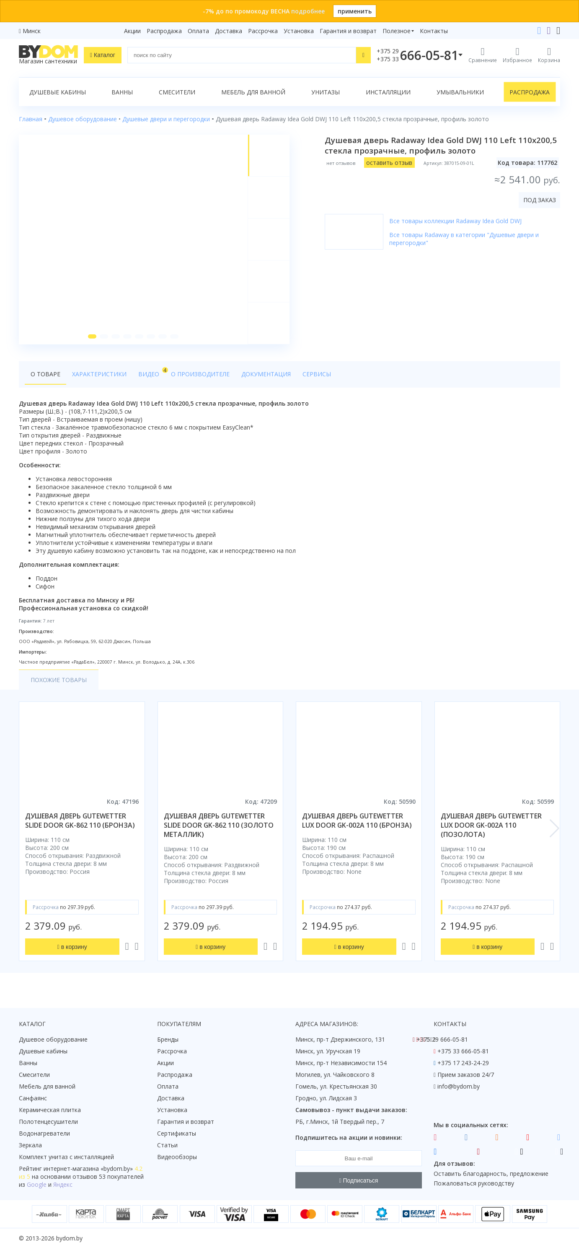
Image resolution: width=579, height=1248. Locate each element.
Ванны (122, 92)
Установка (299, 31)
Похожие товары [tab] (59, 680)
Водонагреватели (44, 1133)
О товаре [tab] (45, 374)
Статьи (167, 1145)
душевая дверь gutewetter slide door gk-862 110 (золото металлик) (219, 825)
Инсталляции (388, 92)
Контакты (434, 31)
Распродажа (164, 31)
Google (37, 1184)
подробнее (308, 11)
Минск (32, 31)
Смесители (177, 92)
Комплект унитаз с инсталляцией (66, 1157)
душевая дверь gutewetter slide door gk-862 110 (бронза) (80, 820)
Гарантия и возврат (348, 31)
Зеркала (30, 1145)
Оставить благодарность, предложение (491, 1174)
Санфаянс (33, 1098)
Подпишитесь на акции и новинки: (348, 1137)
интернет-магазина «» (88, 1168)
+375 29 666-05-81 (442, 1039)
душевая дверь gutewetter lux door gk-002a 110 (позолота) (491, 825)
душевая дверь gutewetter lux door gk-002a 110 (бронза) (357, 820)
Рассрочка (263, 31)
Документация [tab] (266, 374)
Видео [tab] (151, 372)
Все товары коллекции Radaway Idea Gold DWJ (455, 221)
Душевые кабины (57, 92)
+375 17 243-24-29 (463, 1063)
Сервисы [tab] (316, 374)
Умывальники (460, 92)
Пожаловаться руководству (474, 1183)
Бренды (167, 1039)
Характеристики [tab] (99, 374)
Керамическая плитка (50, 1110)
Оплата (198, 31)
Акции (132, 31)
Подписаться (358, 1180)
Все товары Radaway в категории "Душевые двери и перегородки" (464, 239)
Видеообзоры (177, 1157)
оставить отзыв (389, 163)
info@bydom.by (458, 1086)
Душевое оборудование (53, 1039)
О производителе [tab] (200, 374)
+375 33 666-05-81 (463, 1051)
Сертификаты (176, 1133)
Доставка (228, 31)
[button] (92, 336)
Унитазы (325, 92)
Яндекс (62, 1184)
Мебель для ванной (253, 92)
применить (355, 11)
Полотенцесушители (48, 1122)
